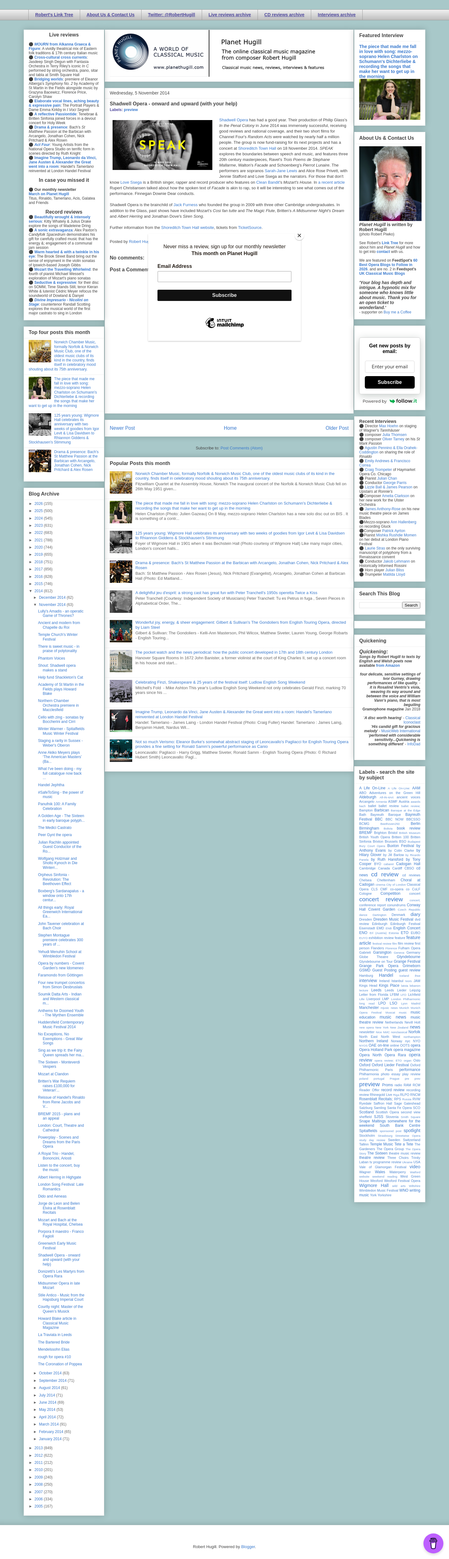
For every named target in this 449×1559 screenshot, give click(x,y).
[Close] (299, 235)
